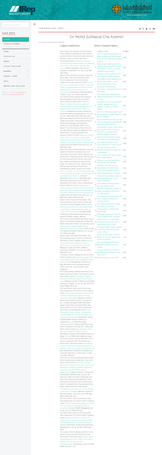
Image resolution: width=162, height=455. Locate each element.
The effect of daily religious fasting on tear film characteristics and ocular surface (109, 229)
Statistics (9, 56)
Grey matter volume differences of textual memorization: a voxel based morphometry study (109, 81)
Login (7, 39)
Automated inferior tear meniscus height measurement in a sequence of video (109, 97)
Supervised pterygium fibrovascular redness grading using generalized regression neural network (109, 122)
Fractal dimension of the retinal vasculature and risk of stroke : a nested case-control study (108, 222)
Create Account (12, 44)
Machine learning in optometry (108, 257)
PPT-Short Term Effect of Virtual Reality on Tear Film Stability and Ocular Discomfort (108, 237)
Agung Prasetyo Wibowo (16, 94)
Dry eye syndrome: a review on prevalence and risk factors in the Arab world (109, 252)
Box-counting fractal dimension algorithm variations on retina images (108, 244)
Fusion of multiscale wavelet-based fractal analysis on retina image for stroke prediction (109, 114)
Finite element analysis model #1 (108, 173)
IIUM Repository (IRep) (51, 28)
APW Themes (22, 92)
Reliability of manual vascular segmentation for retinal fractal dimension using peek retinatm (108, 168)
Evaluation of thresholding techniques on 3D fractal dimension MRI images (109, 89)
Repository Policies (14, 86)
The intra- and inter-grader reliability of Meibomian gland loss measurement (109, 150)
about (7, 61)
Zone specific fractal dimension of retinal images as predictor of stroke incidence (109, 199)
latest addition (12, 66)
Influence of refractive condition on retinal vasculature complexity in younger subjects (109, 191)
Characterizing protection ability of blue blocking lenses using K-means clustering (109, 178)
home (6, 51)
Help (6, 81)
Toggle (34, 24)
